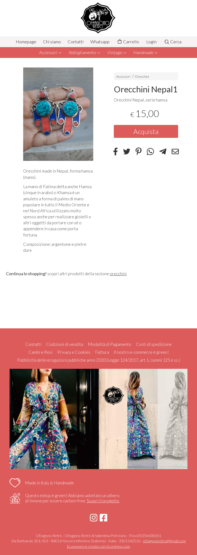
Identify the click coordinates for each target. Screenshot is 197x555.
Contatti (76, 41)
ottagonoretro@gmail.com (164, 540)
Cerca (172, 41)
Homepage (26, 41)
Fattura (102, 352)
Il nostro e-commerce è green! (141, 352)
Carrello (128, 42)
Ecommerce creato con (98, 546)
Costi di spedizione (154, 344)
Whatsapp (99, 41)
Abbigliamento (85, 52)
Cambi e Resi (40, 352)
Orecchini (142, 76)
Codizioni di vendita (64, 344)
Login (151, 41)
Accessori (50, 52)
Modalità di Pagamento (109, 344)
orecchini (118, 273)
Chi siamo (52, 41)
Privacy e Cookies (73, 352)
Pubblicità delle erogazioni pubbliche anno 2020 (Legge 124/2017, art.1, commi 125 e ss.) (98, 360)
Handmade (145, 52)
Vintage (117, 52)
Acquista (146, 131)
